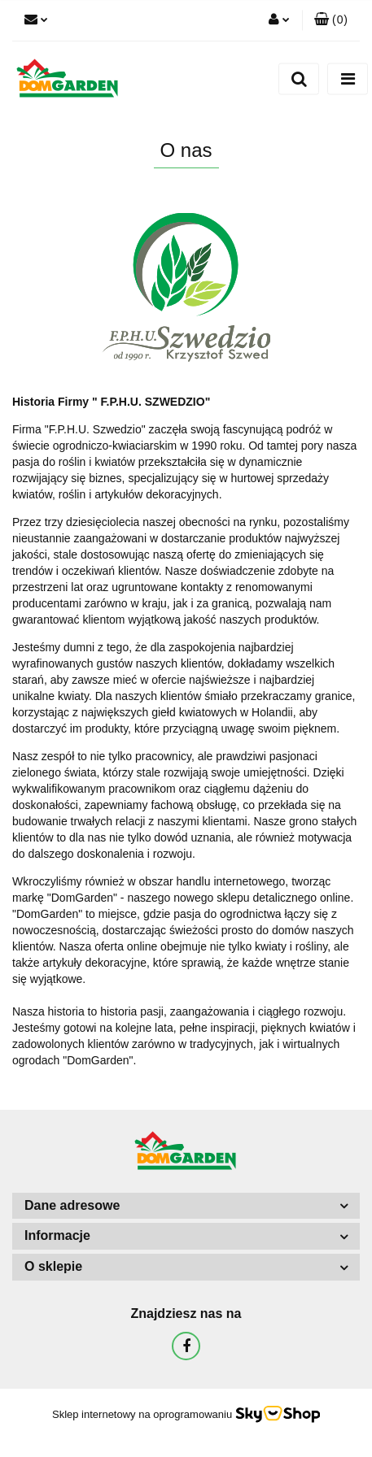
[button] (331, 20)
